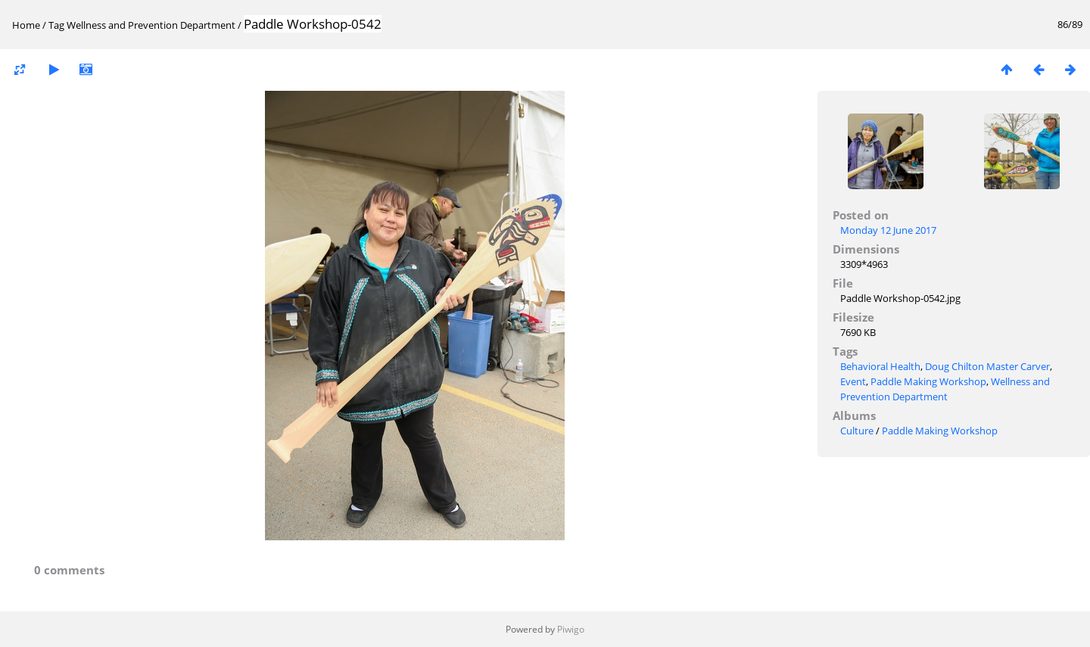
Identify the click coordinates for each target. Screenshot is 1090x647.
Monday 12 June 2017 (888, 230)
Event (853, 381)
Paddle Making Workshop (928, 381)
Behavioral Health (880, 366)
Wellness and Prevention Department (151, 25)
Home (26, 25)
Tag (56, 25)
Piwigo (570, 629)
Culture (857, 430)
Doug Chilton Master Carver (987, 366)
